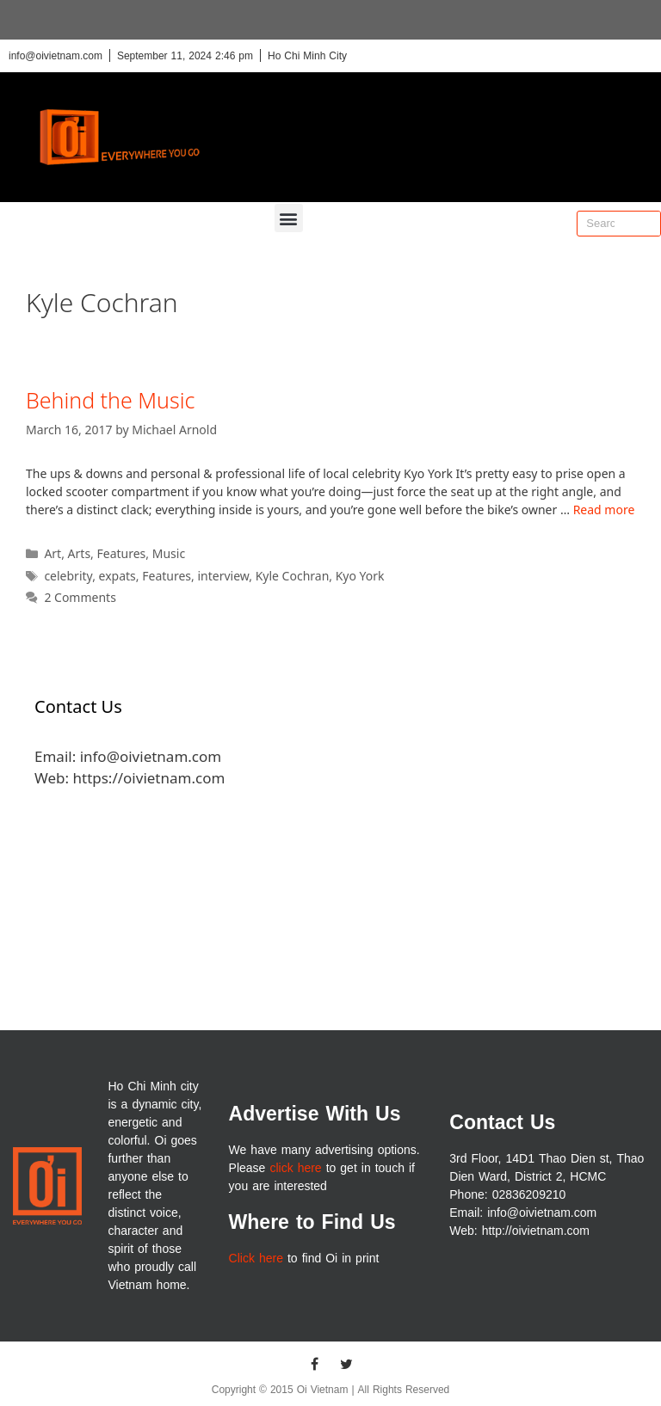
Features (121, 553)
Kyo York (360, 576)
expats (117, 576)
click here (295, 1168)
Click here (256, 1258)
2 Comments (79, 597)
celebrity (68, 576)
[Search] (647, 224)
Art (52, 553)
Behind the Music (110, 399)
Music (168, 553)
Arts (79, 553)
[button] (289, 218)
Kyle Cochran (293, 576)
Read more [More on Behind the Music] (604, 509)
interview (223, 576)
